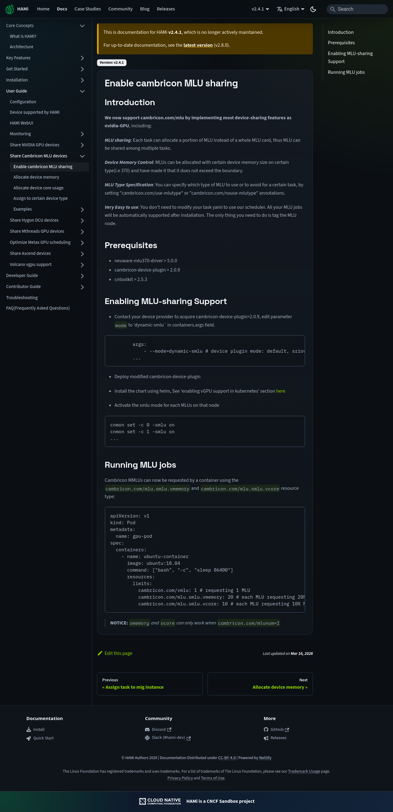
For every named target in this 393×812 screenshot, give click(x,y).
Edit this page (114, 653)
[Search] (357, 9)
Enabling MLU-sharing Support (350, 57)
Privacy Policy (180, 778)
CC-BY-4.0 (226, 758)
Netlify (265, 758)
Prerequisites (341, 42)
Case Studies (88, 9)
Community (120, 9)
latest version (198, 45)
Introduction (341, 32)
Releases (166, 9)
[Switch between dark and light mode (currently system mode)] (313, 9)
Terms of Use (212, 778)
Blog (145, 9)
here (280, 391)
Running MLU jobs (346, 72)
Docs (62, 9)
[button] (45, 26)
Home (43, 9)
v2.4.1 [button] (258, 9)
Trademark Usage (304, 771)
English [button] (288, 9)
